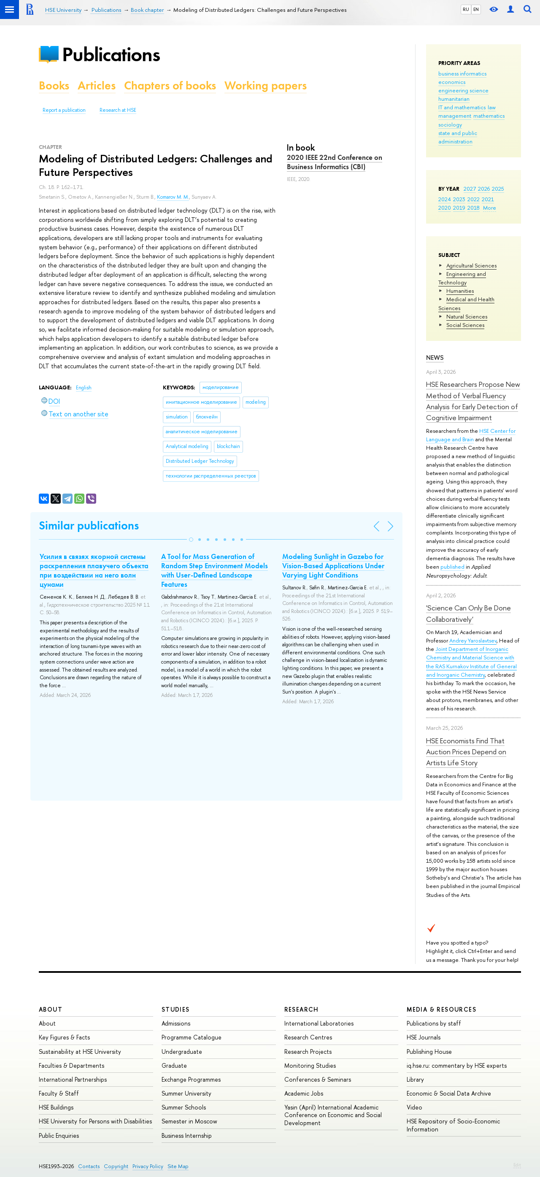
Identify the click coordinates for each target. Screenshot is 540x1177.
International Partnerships (73, 1079)
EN (476, 9)
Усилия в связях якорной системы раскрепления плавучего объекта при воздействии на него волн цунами (94, 570)
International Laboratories (319, 1023)
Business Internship (187, 1135)
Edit (517, 1165)
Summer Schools (184, 1107)
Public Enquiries (59, 1135)
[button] (191, 539)
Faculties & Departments (71, 1065)
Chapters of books (170, 85)
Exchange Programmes (191, 1079)
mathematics (489, 115)
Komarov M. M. (173, 197)
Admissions (176, 1023)
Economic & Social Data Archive (449, 1093)
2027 (470, 188)
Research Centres (308, 1037)
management (454, 115)
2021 (488, 199)
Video (414, 1107)
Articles (97, 85)
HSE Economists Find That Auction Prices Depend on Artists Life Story (466, 752)
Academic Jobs (303, 1093)
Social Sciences (465, 325)
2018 (473, 207)
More (489, 207)
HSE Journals (423, 1037)
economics (451, 82)
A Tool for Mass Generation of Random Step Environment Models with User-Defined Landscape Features (214, 570)
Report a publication (64, 110)
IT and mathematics (462, 107)
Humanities (460, 290)
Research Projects (308, 1051)
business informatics (462, 73)
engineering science (463, 90)
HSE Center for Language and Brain (471, 435)
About (50, 1009)
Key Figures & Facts (64, 1037)
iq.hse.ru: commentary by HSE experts (457, 1065)
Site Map (178, 1166)
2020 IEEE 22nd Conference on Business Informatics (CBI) (334, 162)
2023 (459, 199)
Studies (176, 1009)
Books (54, 85)
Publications (111, 54)
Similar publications (89, 525)
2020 (444, 207)
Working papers (265, 85)
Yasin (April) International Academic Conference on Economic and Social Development (333, 1114)
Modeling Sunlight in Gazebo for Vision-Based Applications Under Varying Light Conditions (333, 566)
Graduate (174, 1065)
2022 (473, 199)
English (84, 387)
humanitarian (454, 99)
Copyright (116, 1166)
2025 (498, 188)
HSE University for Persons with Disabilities (95, 1121)
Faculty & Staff (59, 1093)
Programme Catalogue (191, 1037)
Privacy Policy (147, 1166)
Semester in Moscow (189, 1121)
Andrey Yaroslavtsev (473, 640)
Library (415, 1079)
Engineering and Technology (462, 278)
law (492, 107)
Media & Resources (441, 1009)
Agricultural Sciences (471, 265)
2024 (444, 199)
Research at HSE (118, 110)
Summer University (186, 1093)
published (452, 566)
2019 (459, 207)
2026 (484, 188)
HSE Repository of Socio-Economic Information (453, 1125)
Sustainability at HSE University (80, 1051)
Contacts (89, 1166)
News (435, 357)
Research (301, 1009)
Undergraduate (182, 1051)
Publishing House (429, 1051)
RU (466, 9)
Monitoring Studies (310, 1065)
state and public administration (457, 137)
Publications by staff (434, 1023)
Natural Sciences (466, 316)
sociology (450, 124)
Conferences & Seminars (317, 1079)
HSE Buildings (56, 1107)
